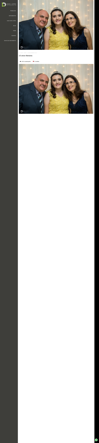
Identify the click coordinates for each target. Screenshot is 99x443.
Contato (83, 437)
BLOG (14, 25)
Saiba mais (36, 436)
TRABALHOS (13, 10)
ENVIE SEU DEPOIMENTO (10, 40)
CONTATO (13, 35)
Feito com (58, 441)
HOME (14, 30)
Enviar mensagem (85, 425)
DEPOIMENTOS (12, 15)
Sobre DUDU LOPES (11, 20)
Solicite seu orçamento (86, 125)
